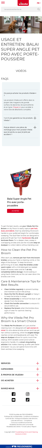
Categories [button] (7, 369)
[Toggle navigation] (3, 2)
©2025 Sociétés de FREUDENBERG (21, 414)
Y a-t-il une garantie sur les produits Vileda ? (18, 119)
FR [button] (38, 3)
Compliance (28, 420)
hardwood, (26, 238)
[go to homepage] (23, 3)
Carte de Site (9, 418)
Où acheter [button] (7, 380)
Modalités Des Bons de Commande (21, 424)
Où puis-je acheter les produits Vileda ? (19, 94)
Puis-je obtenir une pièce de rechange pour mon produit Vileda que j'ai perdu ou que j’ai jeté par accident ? (18, 130)
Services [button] (5, 363)
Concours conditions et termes (21, 422)
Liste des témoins (17, 420)
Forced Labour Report (28, 426)
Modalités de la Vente (13, 426)
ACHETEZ (15, 211)
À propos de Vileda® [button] (12, 375)
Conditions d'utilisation (31, 416)
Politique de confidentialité (13, 416)
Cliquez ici (17, 107)
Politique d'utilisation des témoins (26, 418)
